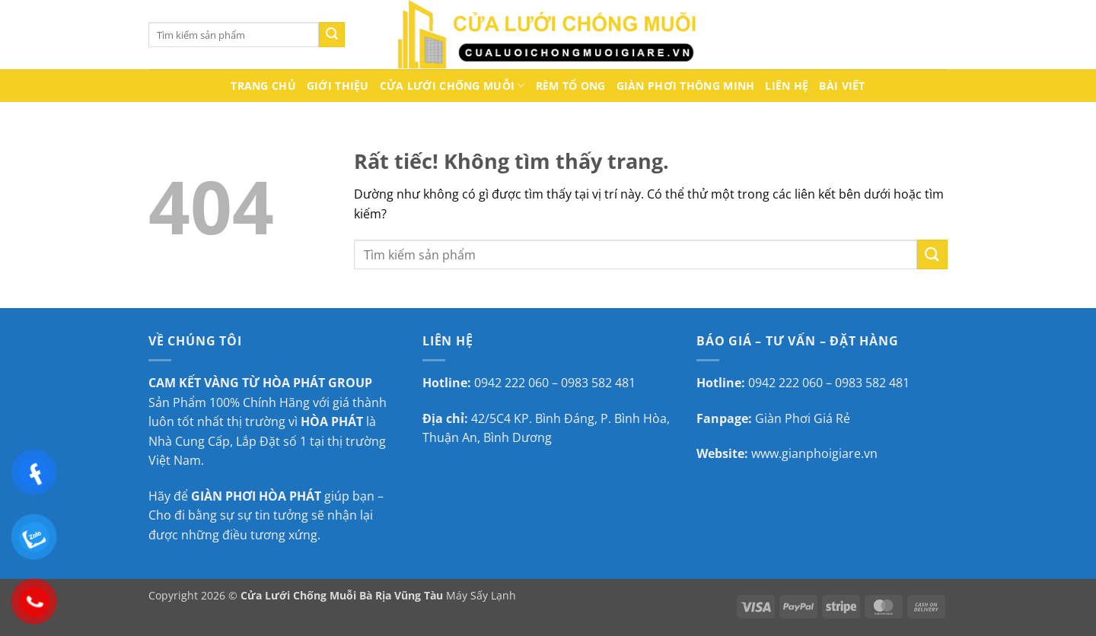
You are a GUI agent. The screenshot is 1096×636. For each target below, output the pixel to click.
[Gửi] (332, 35)
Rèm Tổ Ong (571, 85)
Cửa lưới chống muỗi (452, 86)
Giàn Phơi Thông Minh (685, 85)
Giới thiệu (338, 85)
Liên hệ (786, 85)
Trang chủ (263, 85)
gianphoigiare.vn (830, 453)
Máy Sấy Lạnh (481, 595)
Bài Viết (842, 85)
